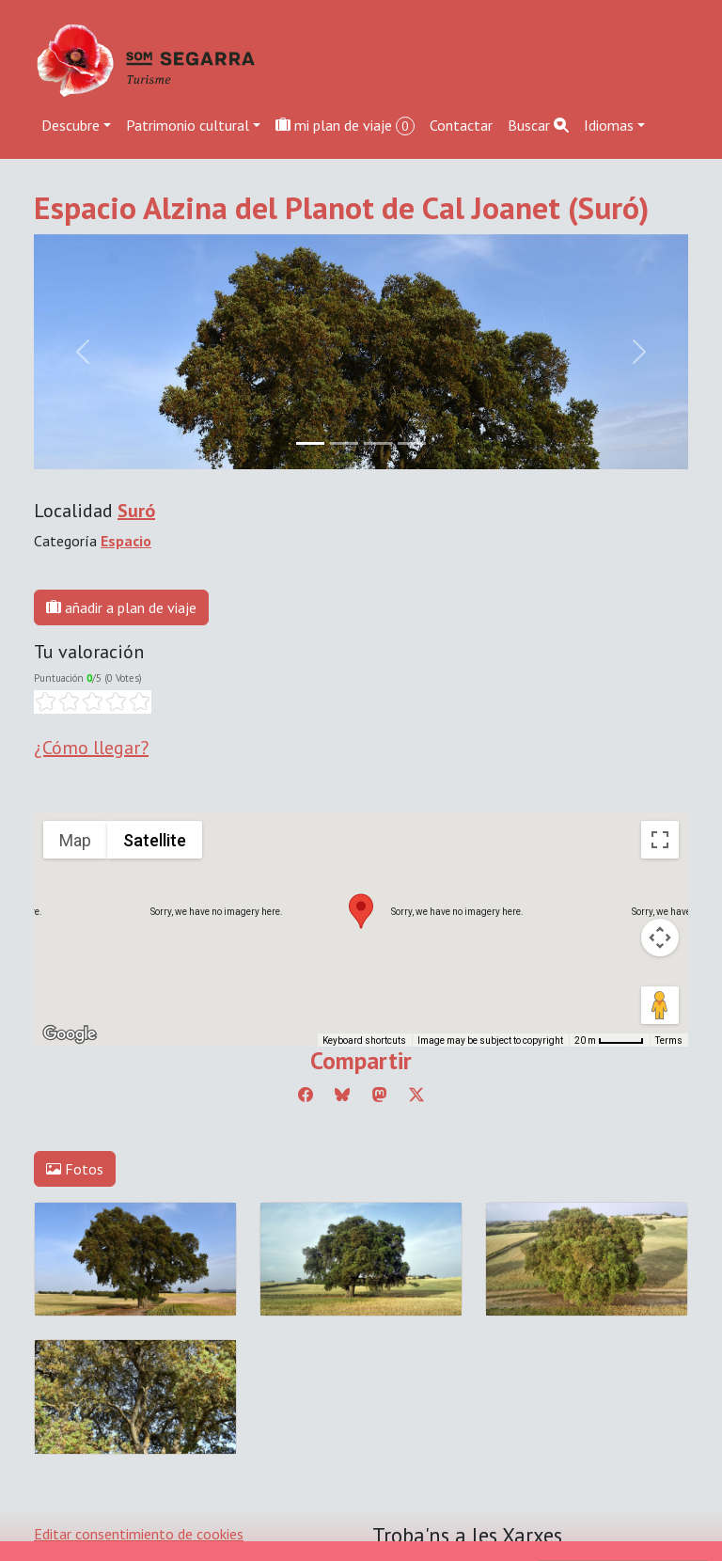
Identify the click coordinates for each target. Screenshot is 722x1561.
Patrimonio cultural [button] (187, 125)
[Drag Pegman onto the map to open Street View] (660, 1005)
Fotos (74, 1168)
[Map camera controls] (660, 937)
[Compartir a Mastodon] (379, 1094)
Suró (136, 510)
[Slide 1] (344, 443)
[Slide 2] (378, 443)
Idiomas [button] (609, 125)
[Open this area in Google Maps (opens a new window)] (70, 1034)
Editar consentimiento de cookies (138, 1533)
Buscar (538, 125)
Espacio (126, 540)
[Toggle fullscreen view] (660, 840)
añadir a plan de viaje (121, 607)
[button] (361, 911)
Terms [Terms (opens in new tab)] (669, 1040)
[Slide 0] (310, 443)
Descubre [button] (70, 125)
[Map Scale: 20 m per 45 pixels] (609, 1040)
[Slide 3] (412, 443)
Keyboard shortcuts (364, 1040)
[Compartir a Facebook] (305, 1094)
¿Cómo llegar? (91, 747)
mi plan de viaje (345, 125)
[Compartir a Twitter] (416, 1094)
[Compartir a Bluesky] (342, 1094)
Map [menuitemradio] (75, 840)
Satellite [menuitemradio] (154, 840)
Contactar (461, 125)
